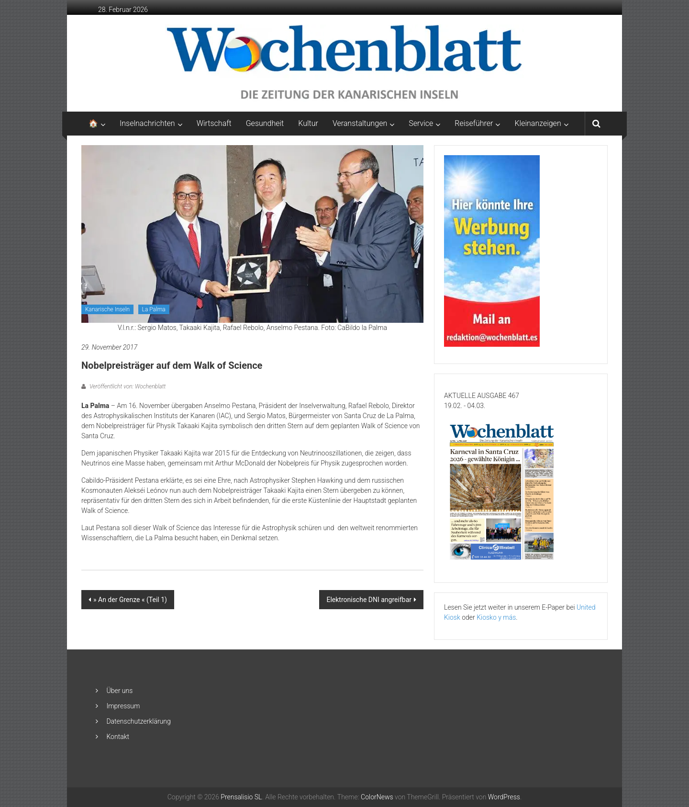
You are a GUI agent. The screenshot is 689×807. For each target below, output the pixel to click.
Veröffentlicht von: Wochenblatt (127, 386)
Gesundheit (265, 123)
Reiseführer (474, 123)
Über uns (119, 690)
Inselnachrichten (147, 123)
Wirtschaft (214, 123)
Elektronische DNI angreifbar (368, 599)
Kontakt (117, 736)
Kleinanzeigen (537, 123)
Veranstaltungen (360, 123)
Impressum (123, 706)
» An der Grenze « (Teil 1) (130, 599)
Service (421, 123)
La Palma (154, 309)
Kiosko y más (496, 617)
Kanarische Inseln (107, 309)
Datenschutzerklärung (138, 721)
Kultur (308, 123)
